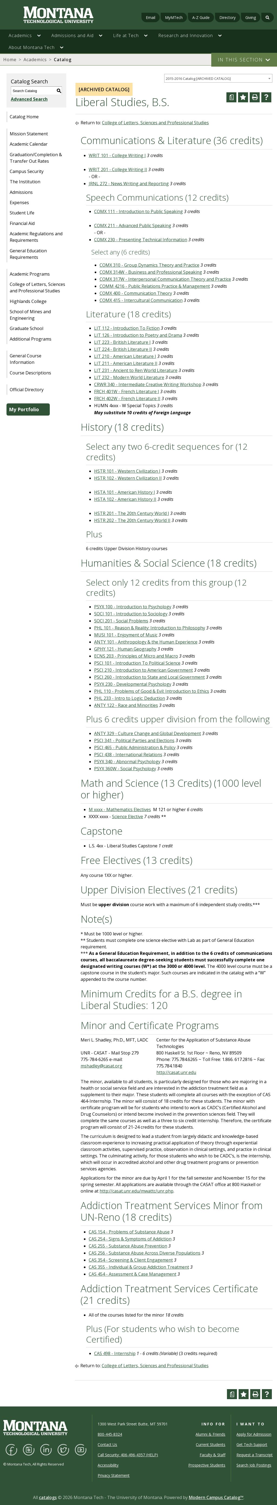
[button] (41, 35)
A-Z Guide (201, 17)
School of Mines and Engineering (30, 315)
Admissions (21, 192)
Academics (35, 60)
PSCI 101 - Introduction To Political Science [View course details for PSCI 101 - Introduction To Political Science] (137, 663)
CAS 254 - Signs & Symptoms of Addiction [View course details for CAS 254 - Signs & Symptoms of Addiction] (130, 1239)
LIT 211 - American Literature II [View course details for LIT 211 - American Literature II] (125, 363)
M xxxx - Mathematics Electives (120, 809)
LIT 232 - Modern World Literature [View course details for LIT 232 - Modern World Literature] (129, 377)
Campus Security (27, 171)
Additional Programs (30, 339)
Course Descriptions (30, 373)
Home (10, 60)
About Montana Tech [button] (32, 47)
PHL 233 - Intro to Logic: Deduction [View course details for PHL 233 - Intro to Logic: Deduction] (129, 698)
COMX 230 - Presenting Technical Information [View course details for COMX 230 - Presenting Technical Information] (140, 240)
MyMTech (174, 17)
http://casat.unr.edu (176, 1072)
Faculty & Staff (212, 1454)
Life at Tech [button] (126, 35)
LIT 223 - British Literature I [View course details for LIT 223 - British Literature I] (122, 342)
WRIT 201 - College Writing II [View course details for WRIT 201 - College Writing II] (118, 169)
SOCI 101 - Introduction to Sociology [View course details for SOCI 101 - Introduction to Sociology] (130, 614)
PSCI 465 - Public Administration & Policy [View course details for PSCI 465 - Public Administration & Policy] (135, 747)
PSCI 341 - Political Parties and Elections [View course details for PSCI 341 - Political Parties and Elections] (134, 740)
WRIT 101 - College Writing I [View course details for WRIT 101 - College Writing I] (117, 155)
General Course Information (25, 359)
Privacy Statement (114, 1475)
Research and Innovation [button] (185, 35)
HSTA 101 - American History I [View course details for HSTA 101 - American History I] (124, 492)
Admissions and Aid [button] (72, 35)
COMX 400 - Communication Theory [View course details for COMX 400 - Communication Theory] (136, 293)
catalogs (48, 1497)
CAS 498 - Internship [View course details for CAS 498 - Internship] (115, 1353)
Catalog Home (24, 117)
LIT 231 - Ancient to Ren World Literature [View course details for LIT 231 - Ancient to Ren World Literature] (135, 370)
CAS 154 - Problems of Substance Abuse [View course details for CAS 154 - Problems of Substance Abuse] (129, 1232)
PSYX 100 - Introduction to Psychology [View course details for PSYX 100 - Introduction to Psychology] (132, 607)
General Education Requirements (28, 254)
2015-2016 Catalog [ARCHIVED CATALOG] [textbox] (198, 78)
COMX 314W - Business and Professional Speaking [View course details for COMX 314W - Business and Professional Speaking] (151, 272)
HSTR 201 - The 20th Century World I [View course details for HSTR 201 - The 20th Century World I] (131, 513)
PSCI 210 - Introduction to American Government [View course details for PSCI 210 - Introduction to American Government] (143, 670)
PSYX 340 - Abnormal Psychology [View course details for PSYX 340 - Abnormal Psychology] (127, 762)
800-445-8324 (110, 1434)
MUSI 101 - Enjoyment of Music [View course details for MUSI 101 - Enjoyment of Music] (125, 635)
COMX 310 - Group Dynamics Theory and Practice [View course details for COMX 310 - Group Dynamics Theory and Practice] (149, 265)
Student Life (22, 213)
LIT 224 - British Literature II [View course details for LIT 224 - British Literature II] (123, 349)
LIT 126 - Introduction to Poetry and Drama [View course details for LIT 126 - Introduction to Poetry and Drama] (138, 335)
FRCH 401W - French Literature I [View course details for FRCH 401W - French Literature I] (126, 391)
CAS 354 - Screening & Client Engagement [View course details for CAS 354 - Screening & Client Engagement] (131, 1260)
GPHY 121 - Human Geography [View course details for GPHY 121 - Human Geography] (125, 649)
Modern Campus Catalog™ (216, 1497)
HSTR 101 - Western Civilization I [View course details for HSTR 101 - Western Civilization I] (127, 471)
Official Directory (27, 390)
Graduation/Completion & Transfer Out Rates (36, 158)
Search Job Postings (253, 1465)
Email (150, 17)
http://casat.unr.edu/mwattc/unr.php (136, 1191)
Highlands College (28, 301)
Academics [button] (20, 35)
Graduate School (26, 328)
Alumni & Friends (210, 1434)
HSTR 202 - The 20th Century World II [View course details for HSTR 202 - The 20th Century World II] (132, 520)
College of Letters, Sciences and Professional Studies (37, 287)
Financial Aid (22, 223)
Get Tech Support (251, 1444)
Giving (250, 17)
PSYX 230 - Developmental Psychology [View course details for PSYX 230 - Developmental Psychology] (132, 684)
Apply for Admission (253, 1434)
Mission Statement (29, 134)
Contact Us (107, 1444)
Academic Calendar (29, 144)
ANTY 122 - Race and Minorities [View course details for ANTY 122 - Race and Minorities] (126, 705)
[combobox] (218, 78)
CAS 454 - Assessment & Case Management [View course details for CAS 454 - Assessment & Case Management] (132, 1274)
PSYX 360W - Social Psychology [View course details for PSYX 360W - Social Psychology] (125, 769)
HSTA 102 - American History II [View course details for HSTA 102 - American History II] (125, 499)
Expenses (19, 202)
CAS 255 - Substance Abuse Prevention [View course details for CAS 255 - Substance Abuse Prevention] (128, 1246)
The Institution (25, 182)
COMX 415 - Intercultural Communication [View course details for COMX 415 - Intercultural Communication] (141, 300)
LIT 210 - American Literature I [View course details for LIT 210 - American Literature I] (125, 356)
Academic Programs (30, 274)
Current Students (210, 1444)
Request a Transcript (254, 1454)
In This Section (240, 59)
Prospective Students (206, 1465)
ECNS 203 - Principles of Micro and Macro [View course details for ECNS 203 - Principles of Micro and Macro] (136, 656)
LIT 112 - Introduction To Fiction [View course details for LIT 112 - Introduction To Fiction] (127, 328)
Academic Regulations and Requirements (36, 237)
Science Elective (127, 817)
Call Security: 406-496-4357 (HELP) (128, 1454)
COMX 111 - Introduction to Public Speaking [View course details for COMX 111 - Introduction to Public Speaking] (138, 211)
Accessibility (108, 1465)
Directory (227, 17)
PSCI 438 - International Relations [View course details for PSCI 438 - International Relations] (128, 755)
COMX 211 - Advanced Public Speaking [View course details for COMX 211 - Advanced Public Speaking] (132, 225)
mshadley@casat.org (101, 1066)
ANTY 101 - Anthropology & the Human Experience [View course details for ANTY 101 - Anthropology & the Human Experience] (145, 642)
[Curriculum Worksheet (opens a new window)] (231, 97)
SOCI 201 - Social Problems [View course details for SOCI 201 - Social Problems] (121, 621)
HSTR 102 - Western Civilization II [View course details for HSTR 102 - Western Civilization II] (128, 478)
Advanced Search (29, 99)
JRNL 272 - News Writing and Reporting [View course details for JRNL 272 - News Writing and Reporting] (129, 184)
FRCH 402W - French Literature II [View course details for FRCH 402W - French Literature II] (127, 398)
